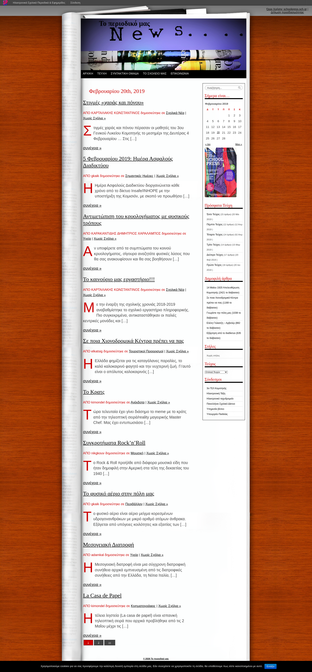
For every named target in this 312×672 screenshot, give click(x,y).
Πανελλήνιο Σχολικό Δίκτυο (221, 403)
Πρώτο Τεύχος (214, 265)
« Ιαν (208, 144)
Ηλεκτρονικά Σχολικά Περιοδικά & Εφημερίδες (39, 2)
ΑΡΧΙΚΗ (88, 73)
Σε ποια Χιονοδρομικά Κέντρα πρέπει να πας (133, 341)
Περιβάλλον (133, 504)
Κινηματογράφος (143, 606)
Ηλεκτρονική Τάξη (216, 393)
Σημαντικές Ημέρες (139, 176)
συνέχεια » (92, 148)
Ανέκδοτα (137, 402)
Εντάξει (270, 666)
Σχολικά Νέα (175, 113)
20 (218, 132)
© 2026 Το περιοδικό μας (156, 658)
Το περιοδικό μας (124, 23)
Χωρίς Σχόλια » (94, 118)
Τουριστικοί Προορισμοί (146, 351)
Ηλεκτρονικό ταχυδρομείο (220, 398)
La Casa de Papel (102, 595)
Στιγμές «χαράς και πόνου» (113, 102)
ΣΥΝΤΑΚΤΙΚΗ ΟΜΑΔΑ (125, 73)
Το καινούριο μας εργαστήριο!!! (119, 279)
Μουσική (137, 453)
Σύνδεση (75, 2)
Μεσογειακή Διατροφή (108, 544)
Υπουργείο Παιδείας (217, 414)
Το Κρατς (93, 392)
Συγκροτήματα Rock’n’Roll (114, 443)
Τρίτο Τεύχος (213, 244)
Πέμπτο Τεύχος (215, 224)
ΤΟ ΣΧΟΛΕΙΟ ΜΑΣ (155, 73)
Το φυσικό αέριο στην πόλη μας (118, 493)
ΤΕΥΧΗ (102, 73)
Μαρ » (238, 144)
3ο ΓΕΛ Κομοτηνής (217, 388)
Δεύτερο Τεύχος (215, 254)
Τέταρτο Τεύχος (215, 234)
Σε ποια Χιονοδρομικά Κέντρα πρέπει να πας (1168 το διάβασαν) (222, 302)
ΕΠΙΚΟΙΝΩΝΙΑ (180, 73)
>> (109, 642)
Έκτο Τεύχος (213, 214)
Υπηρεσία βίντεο (215, 409)
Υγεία (87, 239)
